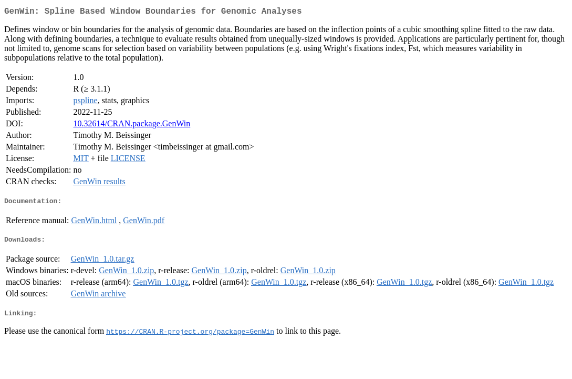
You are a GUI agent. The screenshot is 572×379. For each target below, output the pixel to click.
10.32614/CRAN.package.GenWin (131, 125)
